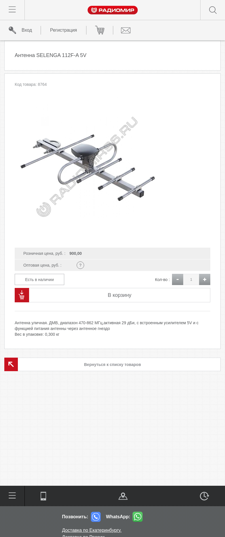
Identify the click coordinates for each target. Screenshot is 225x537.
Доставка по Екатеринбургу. (92, 530)
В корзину (119, 295)
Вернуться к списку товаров (112, 364)
